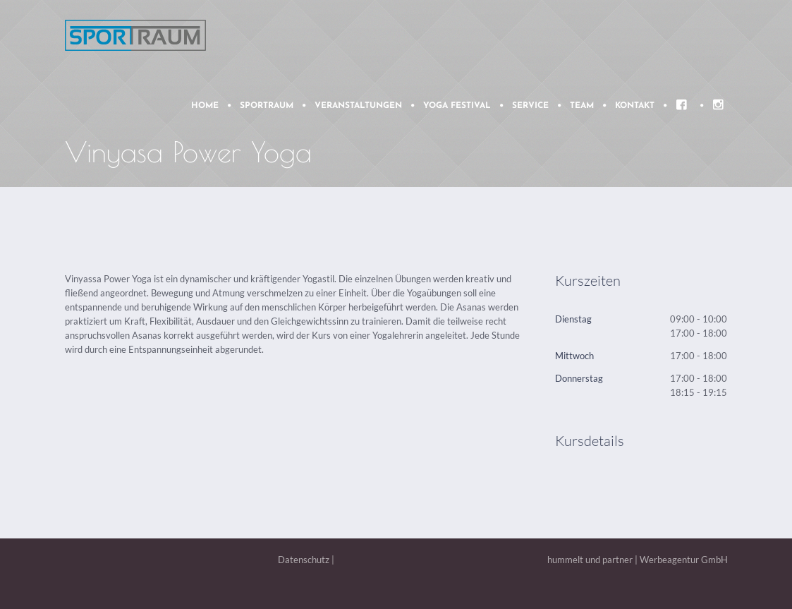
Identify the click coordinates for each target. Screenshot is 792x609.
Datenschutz (303, 559)
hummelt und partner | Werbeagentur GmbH (637, 559)
